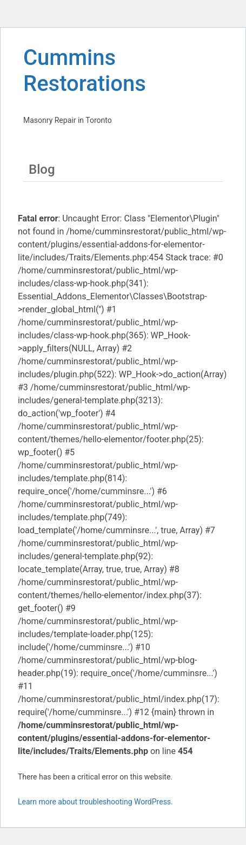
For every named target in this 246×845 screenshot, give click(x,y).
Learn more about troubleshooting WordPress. (95, 801)
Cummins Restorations (84, 70)
